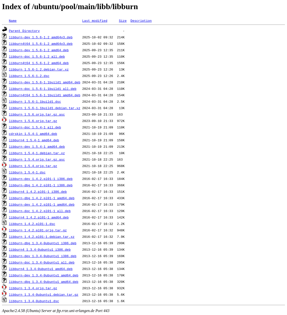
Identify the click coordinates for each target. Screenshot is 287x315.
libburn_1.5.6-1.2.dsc (29, 75)
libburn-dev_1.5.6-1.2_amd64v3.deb (40, 37)
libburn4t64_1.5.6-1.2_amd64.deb (39, 63)
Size (122, 20)
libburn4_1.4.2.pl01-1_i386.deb (38, 191)
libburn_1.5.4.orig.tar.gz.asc (37, 159)
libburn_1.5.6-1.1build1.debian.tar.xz (44, 108)
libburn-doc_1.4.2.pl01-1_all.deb (40, 211)
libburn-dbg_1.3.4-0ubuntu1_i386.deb (42, 243)
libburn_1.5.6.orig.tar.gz (33, 121)
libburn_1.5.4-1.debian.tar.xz (37, 153)
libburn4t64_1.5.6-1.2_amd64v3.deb (40, 43)
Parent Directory (24, 30)
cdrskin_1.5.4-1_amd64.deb (33, 133)
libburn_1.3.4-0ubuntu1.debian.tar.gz (43, 294)
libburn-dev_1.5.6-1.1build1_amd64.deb (44, 82)
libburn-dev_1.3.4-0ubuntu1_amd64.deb (43, 275)
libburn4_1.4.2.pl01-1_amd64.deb (39, 217)
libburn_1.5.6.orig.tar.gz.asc (37, 114)
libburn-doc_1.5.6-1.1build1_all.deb (42, 88)
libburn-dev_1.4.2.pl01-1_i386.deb (40, 178)
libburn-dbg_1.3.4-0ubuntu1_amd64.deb (43, 281)
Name (13, 20)
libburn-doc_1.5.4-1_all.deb (35, 127)
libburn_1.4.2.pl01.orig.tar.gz (38, 230)
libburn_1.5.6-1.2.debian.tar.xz (39, 69)
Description (141, 20)
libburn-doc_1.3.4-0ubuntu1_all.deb (41, 262)
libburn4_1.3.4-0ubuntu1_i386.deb (40, 249)
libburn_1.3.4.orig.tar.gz (33, 288)
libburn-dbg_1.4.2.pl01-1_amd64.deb (41, 198)
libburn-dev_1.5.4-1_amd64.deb (37, 146)
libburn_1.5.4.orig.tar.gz (33, 166)
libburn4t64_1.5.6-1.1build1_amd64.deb (44, 95)
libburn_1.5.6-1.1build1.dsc (35, 101)
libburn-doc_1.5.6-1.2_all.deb (37, 56)
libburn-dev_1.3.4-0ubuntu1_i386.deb (42, 256)
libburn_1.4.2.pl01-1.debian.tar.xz (41, 236)
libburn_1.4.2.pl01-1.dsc (32, 223)
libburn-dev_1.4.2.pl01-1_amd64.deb (41, 204)
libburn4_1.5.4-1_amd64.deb (34, 140)
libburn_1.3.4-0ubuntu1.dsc (34, 301)
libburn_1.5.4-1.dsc (27, 172)
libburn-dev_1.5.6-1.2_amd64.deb (39, 50)
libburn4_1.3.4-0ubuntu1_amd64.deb (40, 269)
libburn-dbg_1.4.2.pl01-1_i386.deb (40, 185)
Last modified (94, 20)
